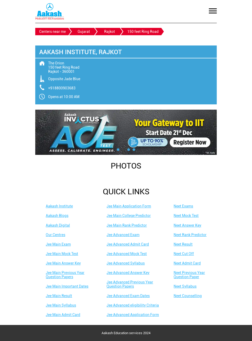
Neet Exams (183, 206)
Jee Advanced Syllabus (126, 263)
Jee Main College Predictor (129, 215)
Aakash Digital (58, 225)
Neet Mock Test (186, 215)
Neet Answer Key (187, 225)
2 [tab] (123, 149)
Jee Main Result (59, 296)
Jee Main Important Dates (67, 286)
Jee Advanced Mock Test (127, 254)
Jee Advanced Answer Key (128, 273)
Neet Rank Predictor (190, 235)
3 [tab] (128, 149)
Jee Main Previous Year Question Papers (65, 275)
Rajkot (109, 31)
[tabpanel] (126, 132)
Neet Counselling (188, 296)
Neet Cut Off (184, 254)
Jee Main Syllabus (61, 305)
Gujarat (84, 31)
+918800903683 (61, 88)
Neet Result (183, 244)
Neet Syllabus (185, 286)
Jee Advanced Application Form (133, 315)
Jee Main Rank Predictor (127, 225)
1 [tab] (118, 149)
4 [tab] (134, 149)
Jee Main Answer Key (63, 263)
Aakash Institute (59, 206)
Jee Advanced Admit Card (128, 244)
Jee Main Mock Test (62, 254)
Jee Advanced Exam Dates (128, 296)
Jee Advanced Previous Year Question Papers (130, 284)
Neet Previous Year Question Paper (189, 275)
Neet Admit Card (187, 263)
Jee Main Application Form (129, 206)
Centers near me (52, 31)
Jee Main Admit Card (63, 315)
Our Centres (55, 235)
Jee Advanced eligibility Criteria (133, 305)
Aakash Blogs (57, 215)
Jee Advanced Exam (123, 235)
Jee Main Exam (58, 244)
